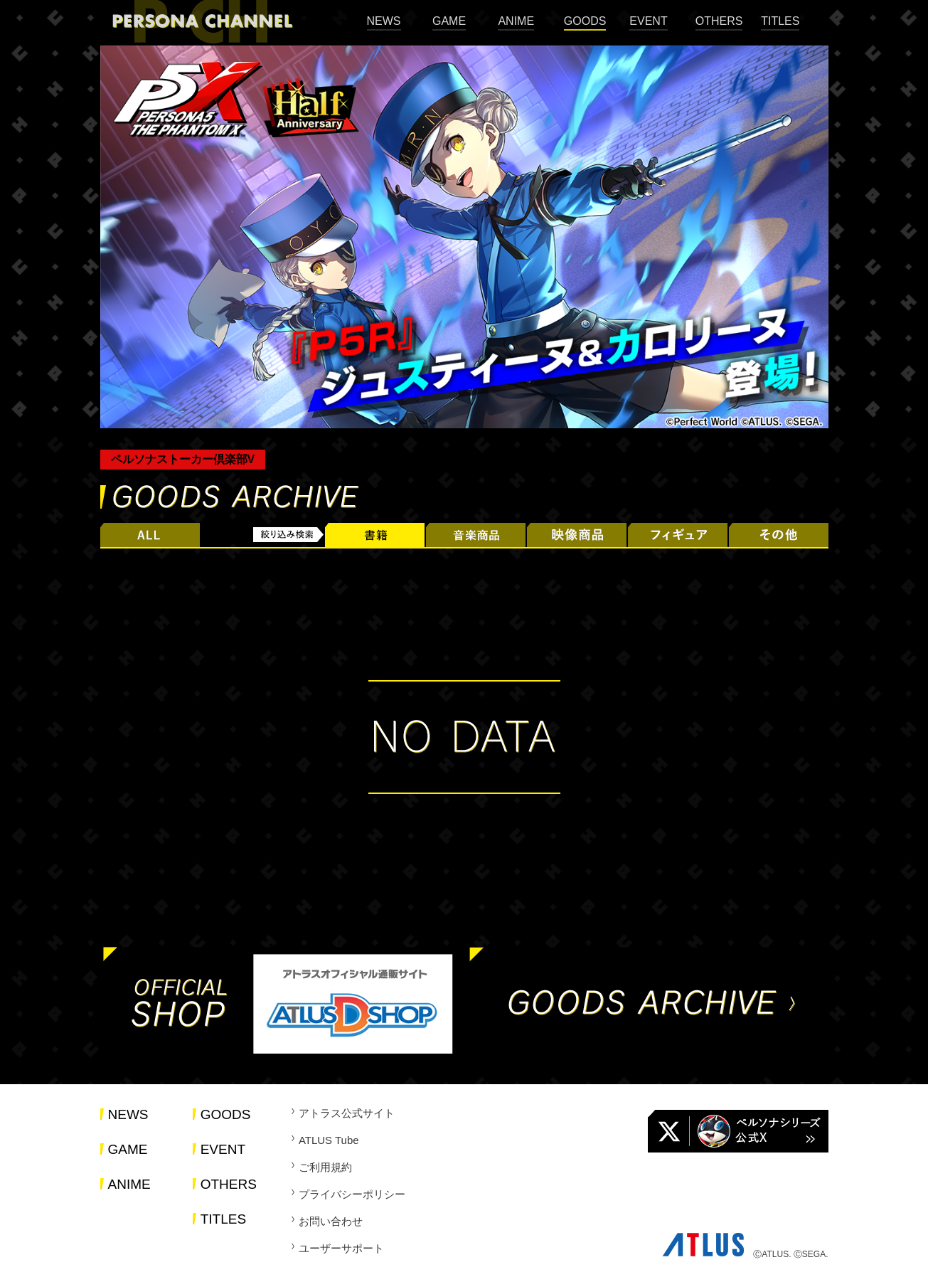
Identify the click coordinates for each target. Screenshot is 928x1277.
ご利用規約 (325, 1167)
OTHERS (719, 21)
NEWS (384, 21)
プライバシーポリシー (352, 1194)
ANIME (516, 21)
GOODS (585, 21)
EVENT (648, 21)
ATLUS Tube (329, 1140)
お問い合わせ (331, 1221)
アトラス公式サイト (347, 1113)
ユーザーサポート (341, 1248)
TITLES (780, 21)
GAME (449, 21)
